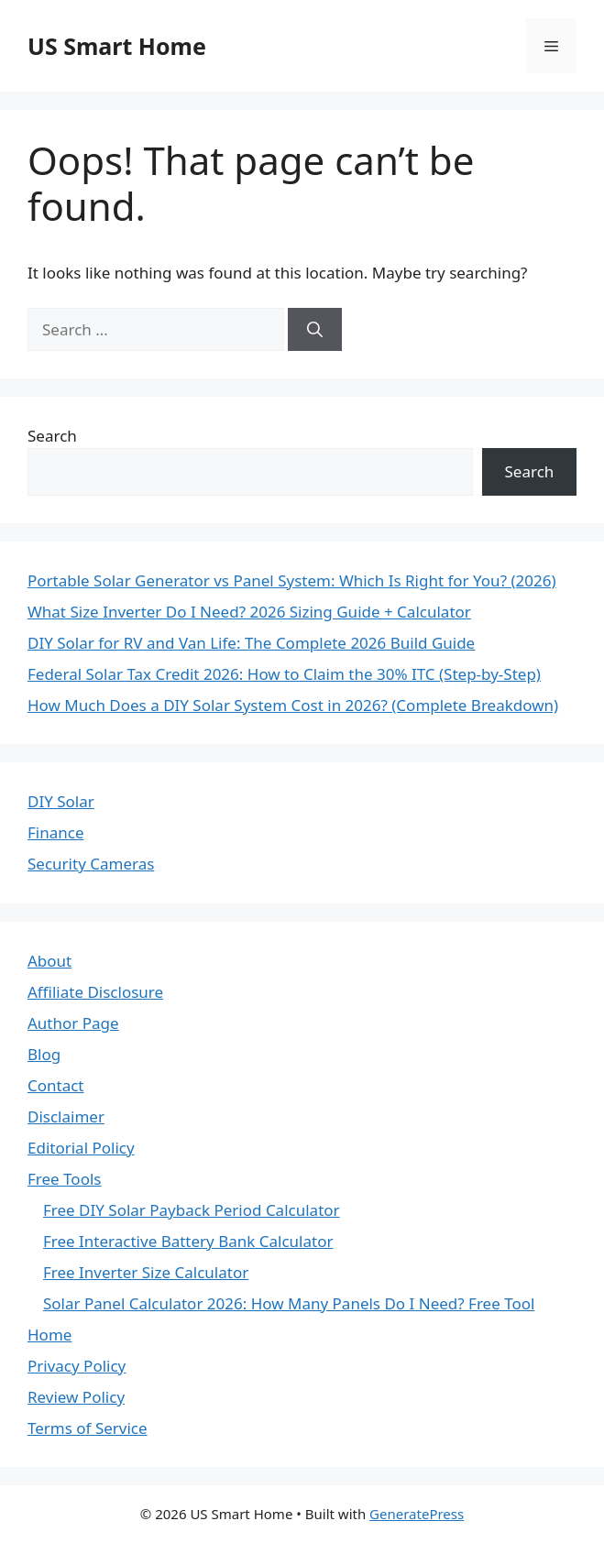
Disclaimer (65, 1116)
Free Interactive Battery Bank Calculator (188, 1241)
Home (49, 1334)
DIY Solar (60, 801)
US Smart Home (116, 45)
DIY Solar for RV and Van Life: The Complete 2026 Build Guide (251, 642)
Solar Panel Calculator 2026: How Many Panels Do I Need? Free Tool (288, 1303)
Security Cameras (90, 863)
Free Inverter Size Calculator (145, 1272)
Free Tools (64, 1178)
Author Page (73, 1023)
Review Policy (76, 1396)
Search (52, 435)
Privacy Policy (76, 1365)
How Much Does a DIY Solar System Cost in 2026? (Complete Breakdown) (292, 705)
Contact (55, 1085)
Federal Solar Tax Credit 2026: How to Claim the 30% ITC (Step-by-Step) (284, 673)
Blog (43, 1054)
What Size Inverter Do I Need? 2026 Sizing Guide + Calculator (249, 611)
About (49, 960)
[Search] (315, 330)
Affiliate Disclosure (95, 991)
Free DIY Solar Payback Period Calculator (191, 1209)
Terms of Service (87, 1428)
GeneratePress (416, 1514)
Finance (55, 832)
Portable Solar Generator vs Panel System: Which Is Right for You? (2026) (291, 580)
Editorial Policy (81, 1147)
